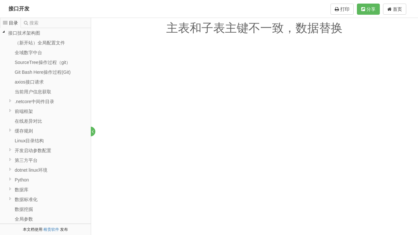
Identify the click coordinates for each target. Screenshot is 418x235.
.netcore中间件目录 (34, 101)
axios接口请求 (29, 82)
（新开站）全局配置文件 (40, 42)
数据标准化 (26, 199)
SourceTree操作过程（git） (43, 62)
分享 (368, 9)
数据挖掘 (24, 209)
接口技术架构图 (24, 33)
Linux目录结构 (29, 140)
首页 (394, 9)
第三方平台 (26, 160)
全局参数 (24, 219)
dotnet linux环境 (31, 170)
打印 (342, 9)
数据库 (21, 189)
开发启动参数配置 (33, 150)
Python (22, 179)
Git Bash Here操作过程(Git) (43, 72)
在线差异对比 (28, 121)
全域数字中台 (28, 52)
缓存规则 (24, 130)
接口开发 (18, 8)
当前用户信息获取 (33, 91)
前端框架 (24, 111)
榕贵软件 (51, 229)
